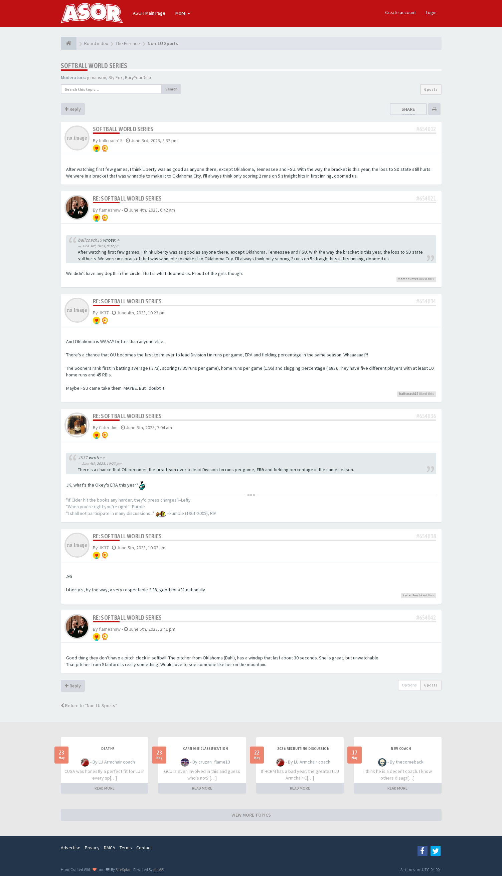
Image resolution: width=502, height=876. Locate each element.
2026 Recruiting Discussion (303, 748)
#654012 (426, 128)
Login (431, 12)
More (182, 13)
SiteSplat (123, 869)
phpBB (158, 869)
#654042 (426, 617)
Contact (144, 848)
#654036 (426, 415)
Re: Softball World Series (127, 198)
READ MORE (105, 788)
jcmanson (96, 77)
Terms (126, 848)
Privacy (92, 848)
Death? (107, 748)
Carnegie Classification (205, 748)
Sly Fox (116, 77)
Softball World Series (94, 65)
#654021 (426, 198)
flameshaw (110, 210)
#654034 (426, 301)
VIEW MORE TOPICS (251, 815)
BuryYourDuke (139, 77)
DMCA (109, 848)
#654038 (426, 536)
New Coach (401, 748)
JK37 (104, 313)
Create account (400, 12)
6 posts (431, 89)
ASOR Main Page (149, 13)
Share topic (408, 112)
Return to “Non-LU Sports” (89, 705)
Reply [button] (73, 109)
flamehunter (408, 279)
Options (409, 684)
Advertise (70, 848)
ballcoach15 (111, 140)
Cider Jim (108, 427)
